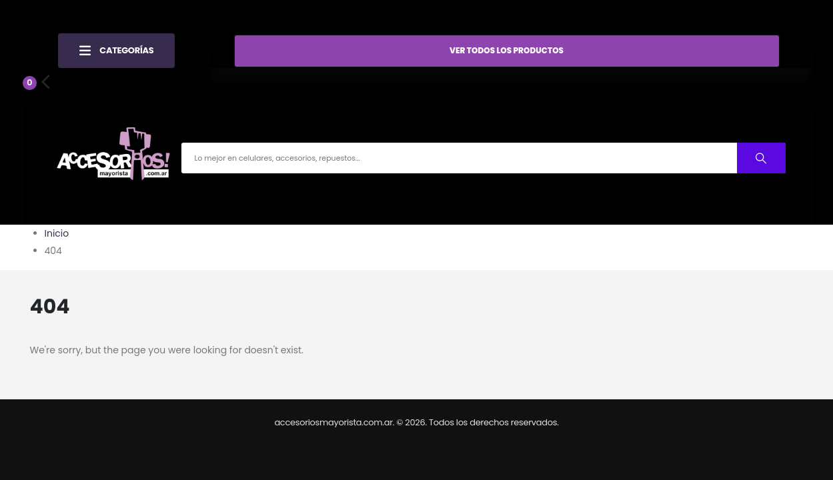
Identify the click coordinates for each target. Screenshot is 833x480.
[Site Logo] (113, 158)
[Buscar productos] (761, 158)
